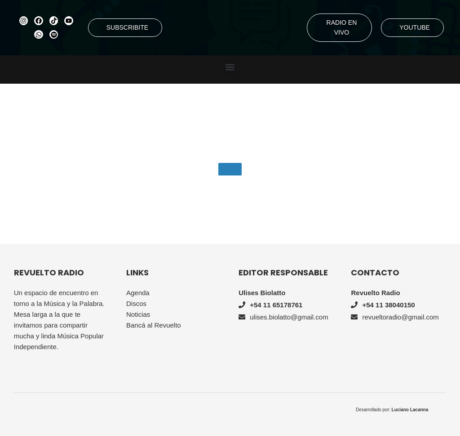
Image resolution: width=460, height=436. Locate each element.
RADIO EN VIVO (342, 27)
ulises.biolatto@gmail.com (289, 317)
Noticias (138, 314)
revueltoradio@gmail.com (400, 317)
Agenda (138, 293)
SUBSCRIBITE (127, 27)
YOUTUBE (414, 27)
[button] (230, 67)
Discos (136, 303)
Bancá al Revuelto (153, 325)
